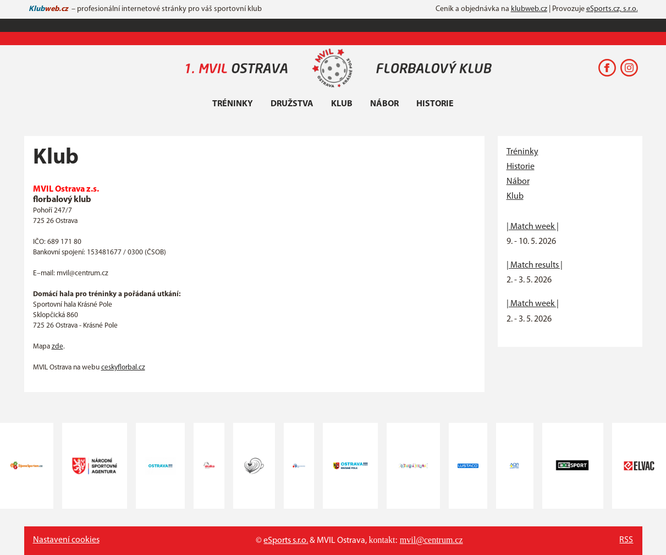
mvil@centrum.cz (431, 540)
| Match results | (535, 265)
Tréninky (232, 104)
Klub (342, 104)
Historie (435, 104)
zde (57, 346)
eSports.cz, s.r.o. (612, 9)
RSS (626, 540)
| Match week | (533, 226)
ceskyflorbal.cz (123, 367)
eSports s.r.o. (285, 540)
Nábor (384, 104)
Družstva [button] (292, 104)
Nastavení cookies (66, 540)
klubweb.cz (529, 9)
